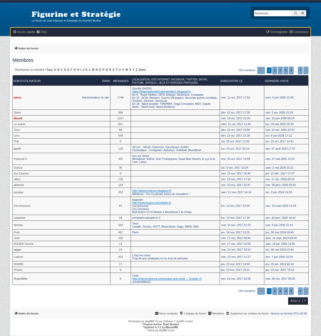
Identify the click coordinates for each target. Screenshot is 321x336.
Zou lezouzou (22, 205)
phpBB (149, 321)
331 (120, 158)
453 (120, 256)
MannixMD (172, 327)
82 (120, 205)
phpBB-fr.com (167, 330)
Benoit (18, 118)
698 (120, 112)
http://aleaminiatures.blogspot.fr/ (152, 190)
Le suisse (19, 124)
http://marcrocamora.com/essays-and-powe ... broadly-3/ (166, 278)
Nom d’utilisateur (27, 80)
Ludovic (18, 256)
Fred (17, 232)
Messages (121, 80)
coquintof (19, 217)
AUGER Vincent (24, 243)
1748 (120, 97)
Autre (142, 69)
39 (120, 167)
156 (120, 238)
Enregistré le (231, 80)
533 (120, 225)
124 (120, 184)
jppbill (17, 148)
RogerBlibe (20, 278)
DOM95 (18, 264)
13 (120, 243)
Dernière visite (277, 80)
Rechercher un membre (29, 69)
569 (120, 135)
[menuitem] (41, 32)
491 (120, 232)
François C (20, 158)
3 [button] (280, 70)
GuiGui (18, 167)
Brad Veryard (171, 324)
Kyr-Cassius (21, 173)
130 (120, 179)
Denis (17, 112)
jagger (18, 249)
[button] (261, 70)
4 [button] (286, 70)
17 (120, 264)
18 (120, 217)
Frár (16, 141)
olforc (17, 179)
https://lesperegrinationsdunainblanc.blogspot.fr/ (161, 91)
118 (120, 148)
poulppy (19, 192)
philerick (19, 184)
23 (120, 249)
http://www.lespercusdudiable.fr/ (151, 202)
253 (120, 192)
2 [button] (275, 70)
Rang (106, 80)
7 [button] (300, 70)
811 (120, 124)
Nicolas (18, 225)
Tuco (17, 129)
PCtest (18, 269)
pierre (18, 97)
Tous (50, 69)
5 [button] (291, 70)
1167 (120, 118)
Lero (16, 135)
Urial (17, 238)
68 (120, 129)
